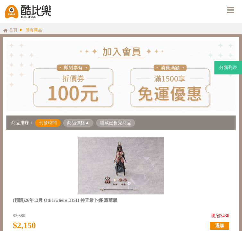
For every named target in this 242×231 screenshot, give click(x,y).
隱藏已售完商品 (115, 122)
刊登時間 (48, 122)
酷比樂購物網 (28, 11)
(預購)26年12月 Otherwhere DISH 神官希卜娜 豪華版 (65, 200)
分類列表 (228, 67)
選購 (219, 225)
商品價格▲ (78, 122)
